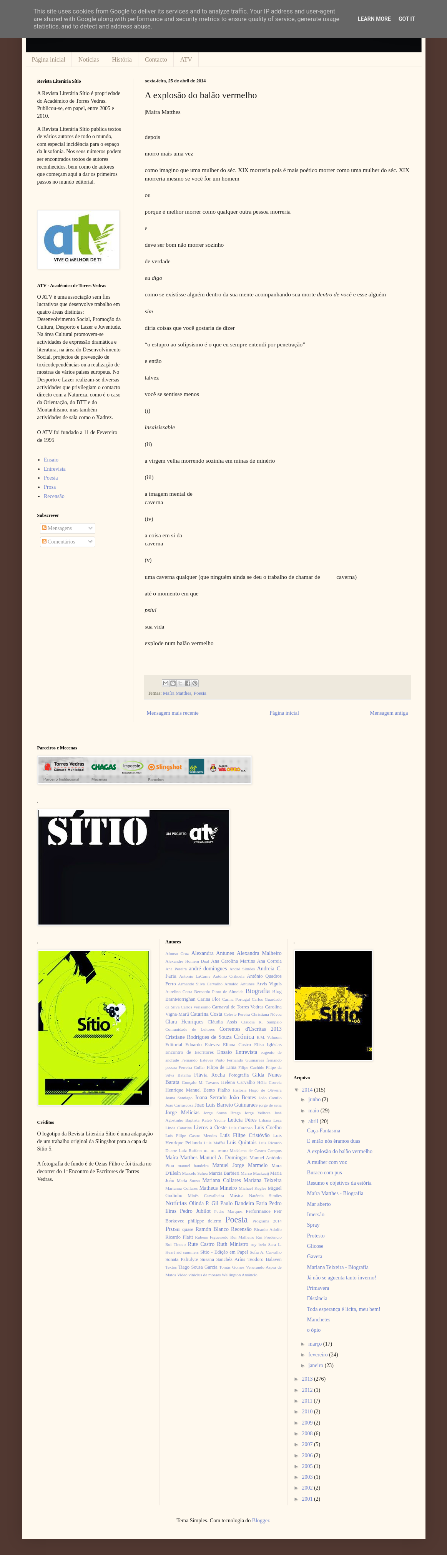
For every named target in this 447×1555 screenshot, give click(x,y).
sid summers (187, 1252)
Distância (317, 1298)
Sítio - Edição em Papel (224, 1252)
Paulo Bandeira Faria (243, 1203)
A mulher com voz (327, 1162)
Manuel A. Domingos (223, 1157)
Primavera (318, 1288)
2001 (308, 1499)
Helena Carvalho (238, 1082)
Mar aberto (319, 1204)
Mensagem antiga (389, 713)
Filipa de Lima (221, 1067)
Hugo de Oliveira (265, 1090)
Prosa (50, 487)
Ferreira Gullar (191, 1067)
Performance (258, 1211)
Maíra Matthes (177, 693)
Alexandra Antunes (212, 953)
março (315, 1344)
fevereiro (318, 1355)
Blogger (260, 1520)
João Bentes (242, 1097)
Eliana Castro (237, 1044)
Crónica (244, 1036)
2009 (308, 1423)
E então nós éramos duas (333, 1141)
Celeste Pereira (237, 1014)
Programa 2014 (267, 1221)
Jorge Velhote (257, 1112)
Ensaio (51, 460)
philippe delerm (204, 1221)
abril (313, 1121)
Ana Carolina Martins (233, 961)
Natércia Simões (265, 1195)
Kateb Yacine (213, 1120)
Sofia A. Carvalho (266, 1252)
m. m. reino (216, 1150)
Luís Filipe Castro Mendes (191, 1135)
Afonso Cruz (177, 953)
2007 (308, 1444)
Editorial (173, 1044)
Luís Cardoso (241, 1127)
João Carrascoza (179, 1105)
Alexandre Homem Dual (187, 961)
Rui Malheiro (242, 1237)
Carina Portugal (236, 999)
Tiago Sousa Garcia (198, 1267)
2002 (308, 1488)
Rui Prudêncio (269, 1237)
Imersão (315, 1214)
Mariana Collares (221, 1180)
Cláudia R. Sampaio (261, 1022)
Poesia (200, 693)
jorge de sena (270, 1105)
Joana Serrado (210, 1097)
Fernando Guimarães (245, 1060)
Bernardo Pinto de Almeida (218, 991)
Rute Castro (201, 1244)
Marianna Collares (181, 1188)
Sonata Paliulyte (181, 1259)
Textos (171, 1267)
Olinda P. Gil (203, 1203)
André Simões (242, 968)
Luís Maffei (214, 1142)
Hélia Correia (269, 1082)
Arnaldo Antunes (239, 983)
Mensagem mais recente (173, 713)
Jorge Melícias (182, 1112)
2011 (308, 1401)
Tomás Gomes (231, 1267)
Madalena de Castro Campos (256, 1150)
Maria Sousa (188, 1180)
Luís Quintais (242, 1142)
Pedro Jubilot (195, 1211)
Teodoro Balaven (265, 1259)
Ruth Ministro (232, 1244)
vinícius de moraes (204, 1274)
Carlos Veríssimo (196, 1007)
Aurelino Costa (178, 991)
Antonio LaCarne (195, 976)
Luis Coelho (268, 1127)
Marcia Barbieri (224, 1173)
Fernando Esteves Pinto (202, 1060)
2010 (308, 1412)
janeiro (316, 1365)
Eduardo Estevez (202, 1044)
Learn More (374, 19)
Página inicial (49, 59)
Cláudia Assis (222, 1022)
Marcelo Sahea (195, 1173)
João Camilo (270, 1097)
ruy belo (258, 1244)
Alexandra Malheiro (259, 953)
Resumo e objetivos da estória (339, 1183)
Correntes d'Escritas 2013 (250, 1029)
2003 (308, 1477)
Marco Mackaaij (255, 1173)
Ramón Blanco (212, 1229)
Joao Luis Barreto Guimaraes (226, 1105)
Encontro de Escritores (189, 1052)
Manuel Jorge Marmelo (240, 1165)
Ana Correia (269, 961)
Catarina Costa (206, 1014)
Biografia (258, 991)
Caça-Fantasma (323, 1131)
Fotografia (239, 1075)
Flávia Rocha (209, 1075)
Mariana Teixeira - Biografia (338, 1267)
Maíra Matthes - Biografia (335, 1193)
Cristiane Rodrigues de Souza (198, 1037)
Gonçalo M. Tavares (200, 1082)
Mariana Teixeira (263, 1180)
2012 (308, 1390)
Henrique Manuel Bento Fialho (197, 1090)
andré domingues (208, 968)
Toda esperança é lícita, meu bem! (344, 1309)
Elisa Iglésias (268, 1044)
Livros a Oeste (210, 1127)
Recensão (54, 496)
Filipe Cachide (251, 1067)
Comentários (58, 542)
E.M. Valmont (269, 1037)
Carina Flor (208, 999)
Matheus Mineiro (218, 1188)
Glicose (315, 1246)
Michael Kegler (252, 1188)
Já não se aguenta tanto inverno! (341, 1278)
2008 (308, 1433)
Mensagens (57, 528)
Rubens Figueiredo (211, 1237)
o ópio (314, 1330)
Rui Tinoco (175, 1244)
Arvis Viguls (269, 984)
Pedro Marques (228, 1211)
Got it (407, 19)
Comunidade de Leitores (190, 1029)
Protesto (316, 1236)
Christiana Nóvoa (266, 1014)
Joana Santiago (179, 1097)
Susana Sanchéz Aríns (222, 1259)
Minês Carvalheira (206, 1195)
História (122, 59)
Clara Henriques (184, 1022)
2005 (308, 1466)
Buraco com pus (324, 1172)
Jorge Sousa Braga (222, 1112)
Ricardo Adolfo (268, 1229)
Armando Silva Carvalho (200, 983)
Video (182, 1274)
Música (236, 1195)
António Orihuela (228, 976)
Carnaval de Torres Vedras (237, 1007)
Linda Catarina (178, 1127)
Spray (313, 1225)
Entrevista (55, 469)
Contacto (156, 59)
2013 (308, 1379)
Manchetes (319, 1320)
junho (315, 1099)
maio (314, 1111)
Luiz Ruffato (190, 1150)
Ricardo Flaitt (179, 1237)
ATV (186, 59)
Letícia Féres (242, 1120)
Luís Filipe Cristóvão (245, 1135)
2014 (308, 1090)
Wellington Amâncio (240, 1274)
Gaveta (314, 1256)
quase (187, 1229)
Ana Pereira (176, 968)
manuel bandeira (193, 1165)
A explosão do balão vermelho (339, 1151)
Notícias (88, 59)
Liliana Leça (270, 1120)
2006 (308, 1455)
